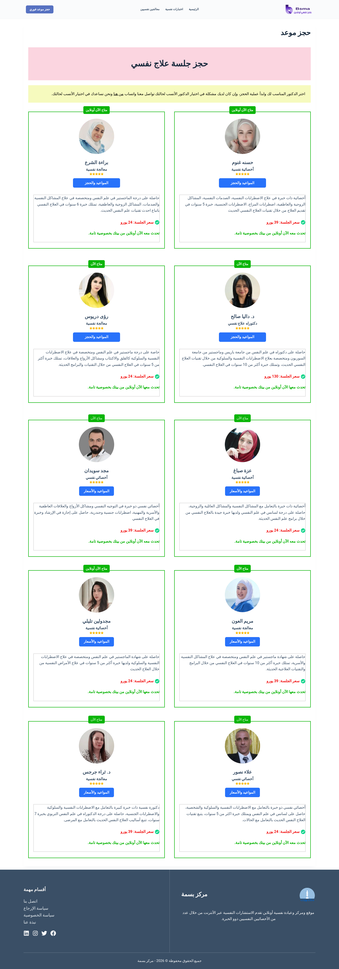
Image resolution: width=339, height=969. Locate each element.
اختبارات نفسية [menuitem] (174, 9)
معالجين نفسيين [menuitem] (149, 9)
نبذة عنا (30, 922)
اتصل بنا (30, 901)
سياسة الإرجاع (36, 908)
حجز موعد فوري (39, 9)
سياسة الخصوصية (39, 914)
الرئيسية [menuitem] (194, 9)
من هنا (118, 94)
